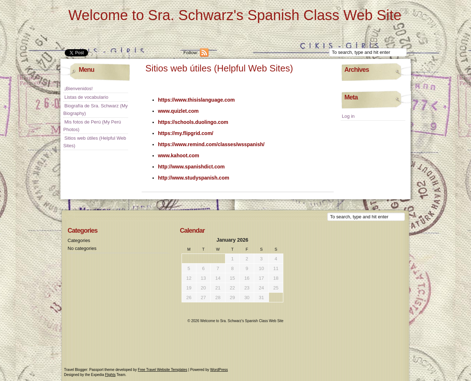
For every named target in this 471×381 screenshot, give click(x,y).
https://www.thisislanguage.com (196, 100)
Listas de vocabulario (86, 97)
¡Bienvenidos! (78, 88)
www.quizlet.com (178, 111)
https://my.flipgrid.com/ (185, 133)
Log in (348, 116)
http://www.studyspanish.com (193, 178)
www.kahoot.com (178, 155)
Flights (110, 375)
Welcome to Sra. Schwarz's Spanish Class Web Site (235, 15)
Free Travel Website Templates (162, 370)
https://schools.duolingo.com (193, 122)
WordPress (219, 370)
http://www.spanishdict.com (191, 166)
